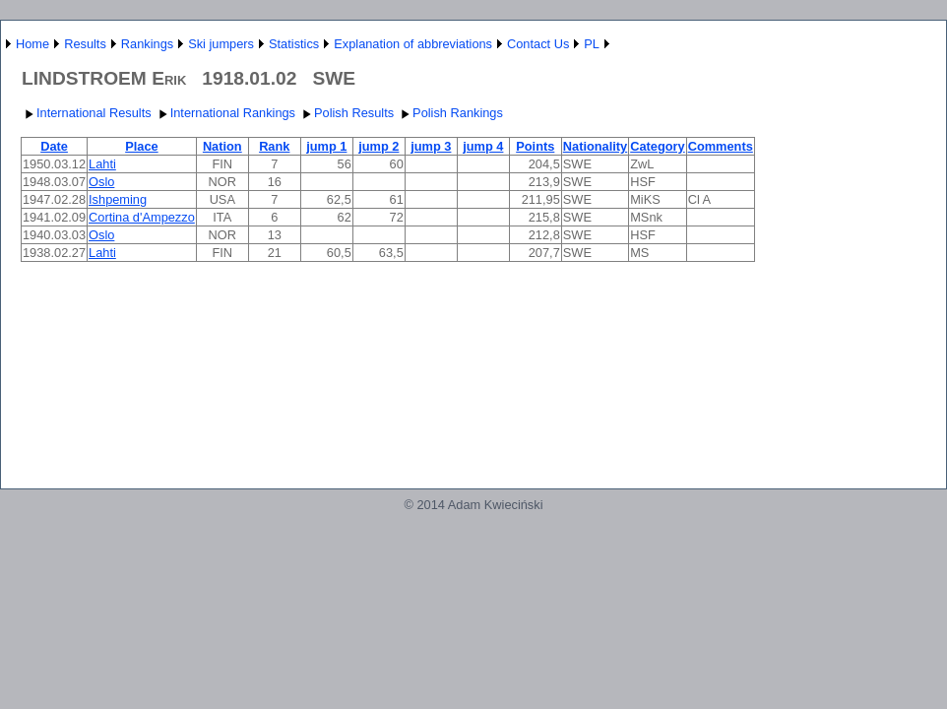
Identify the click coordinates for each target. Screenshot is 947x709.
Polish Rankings (450, 112)
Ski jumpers (221, 43)
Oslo (101, 181)
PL (592, 43)
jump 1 (326, 146)
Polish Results (346, 112)
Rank (274, 146)
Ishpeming (118, 199)
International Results (86, 112)
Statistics (294, 43)
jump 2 (378, 146)
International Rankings (225, 112)
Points (535, 146)
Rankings (147, 43)
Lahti (102, 164)
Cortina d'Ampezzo (142, 217)
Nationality (595, 146)
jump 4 (483, 146)
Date (54, 146)
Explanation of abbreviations (413, 43)
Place (141, 146)
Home (32, 43)
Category (657, 146)
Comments (720, 146)
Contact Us (538, 43)
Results (85, 43)
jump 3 (430, 146)
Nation (222, 146)
